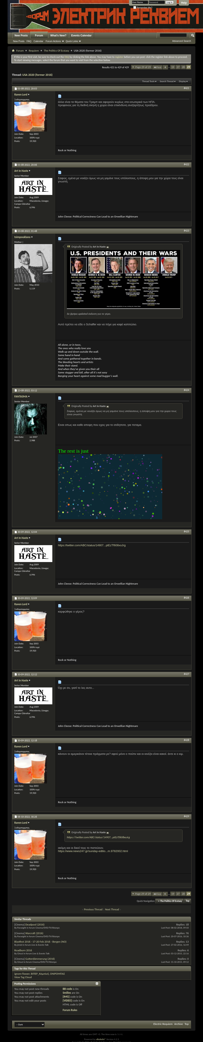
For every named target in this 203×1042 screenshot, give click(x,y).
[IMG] (66, 996)
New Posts (21, 35)
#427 (186, 674)
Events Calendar (81, 35)
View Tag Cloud (23, 977)
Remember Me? (142, 7)
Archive (178, 1024)
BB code (67, 988)
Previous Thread (93, 909)
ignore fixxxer (22, 973)
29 (188, 67)
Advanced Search (181, 41)
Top (187, 901)
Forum (39, 35)
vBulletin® (101, 1039)
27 (178, 67)
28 (183, 67)
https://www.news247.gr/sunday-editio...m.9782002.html (93, 851)
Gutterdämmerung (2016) (40, 958)
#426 (186, 597)
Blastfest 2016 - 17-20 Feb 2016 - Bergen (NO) (40, 941)
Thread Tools (148, 81)
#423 (186, 230)
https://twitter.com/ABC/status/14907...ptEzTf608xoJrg (91, 545)
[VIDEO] (67, 1000)
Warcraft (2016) (34, 933)
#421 (186, 88)
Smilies (67, 992)
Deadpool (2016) (35, 924)
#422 (186, 164)
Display (182, 81)
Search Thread (167, 81)
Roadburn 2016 (23, 950)
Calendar (38, 41)
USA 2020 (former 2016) (37, 75)
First (157, 67)
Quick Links (72, 41)
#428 (186, 740)
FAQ (29, 41)
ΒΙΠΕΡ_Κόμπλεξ (40, 973)
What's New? (58, 35)
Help (184, 2)
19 (172, 67)
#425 (186, 531)
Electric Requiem (162, 1024)
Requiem (34, 50)
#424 (186, 390)
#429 (186, 816)
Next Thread (112, 909)
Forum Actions (53, 41)
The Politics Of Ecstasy (56, 50)
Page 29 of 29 (143, 67)
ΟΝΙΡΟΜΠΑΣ (57, 973)
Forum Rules (70, 1010)
